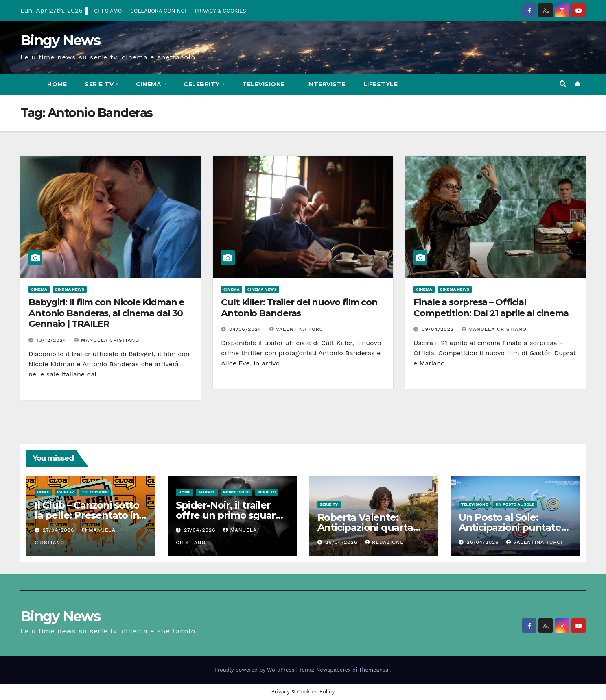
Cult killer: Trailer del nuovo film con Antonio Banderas (299, 307)
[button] (563, 84)
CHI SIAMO (108, 11)
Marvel (206, 492)
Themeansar (374, 670)
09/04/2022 (439, 329)
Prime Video (236, 492)
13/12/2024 (52, 340)
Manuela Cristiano (106, 340)
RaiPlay (65, 492)
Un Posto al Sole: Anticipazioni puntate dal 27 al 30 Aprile (510, 527)
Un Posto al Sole (515, 504)
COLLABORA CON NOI (158, 11)
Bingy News (60, 40)
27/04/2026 (59, 530)
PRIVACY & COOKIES (220, 11)
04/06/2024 (246, 329)
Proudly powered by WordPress (255, 670)
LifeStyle (380, 84)
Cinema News (69, 289)
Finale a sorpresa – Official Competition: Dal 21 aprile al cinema (491, 307)
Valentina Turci (297, 329)
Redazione (384, 542)
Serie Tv (100, 84)
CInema (149, 84)
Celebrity (202, 84)
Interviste (326, 84)
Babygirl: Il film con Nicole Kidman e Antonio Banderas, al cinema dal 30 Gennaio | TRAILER (106, 313)
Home (57, 84)
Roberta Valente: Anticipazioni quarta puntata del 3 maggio (368, 527)
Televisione (264, 84)
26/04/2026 (342, 542)
